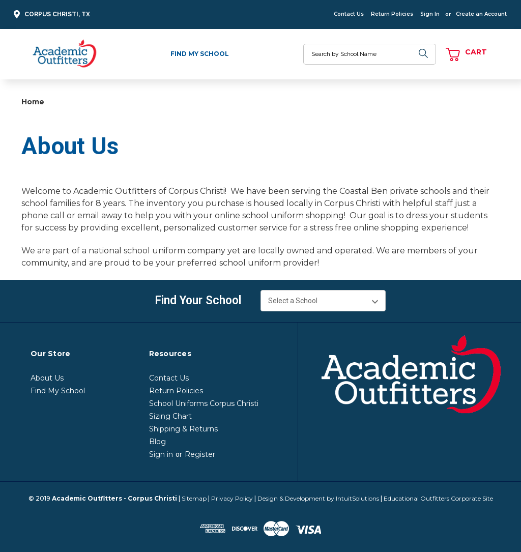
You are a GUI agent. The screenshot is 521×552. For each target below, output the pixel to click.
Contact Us (349, 14)
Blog (157, 441)
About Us (47, 378)
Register (200, 454)
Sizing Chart (170, 416)
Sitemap (194, 498)
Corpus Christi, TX (50, 14)
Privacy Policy (232, 498)
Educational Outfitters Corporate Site (438, 498)
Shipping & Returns (183, 428)
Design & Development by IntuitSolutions (318, 498)
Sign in (161, 454)
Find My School (199, 53)
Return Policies (392, 14)
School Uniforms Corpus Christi (203, 403)
